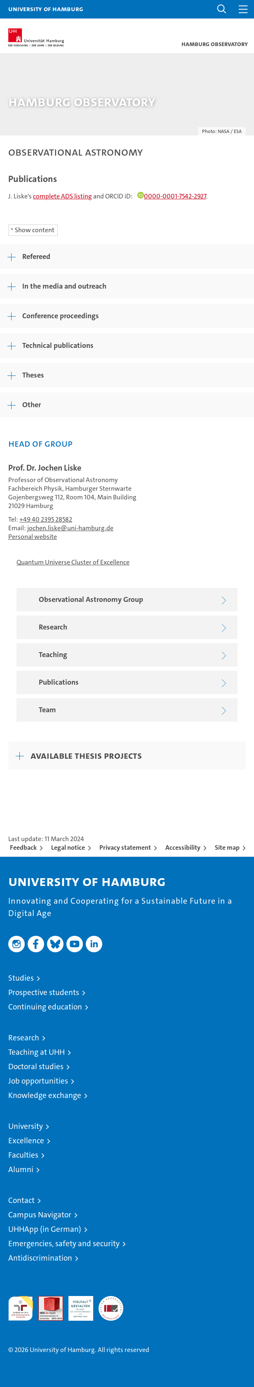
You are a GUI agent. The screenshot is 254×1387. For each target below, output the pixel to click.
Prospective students (43, 992)
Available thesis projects (86, 755)
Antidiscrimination (40, 1258)
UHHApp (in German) (44, 1229)
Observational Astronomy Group (134, 600)
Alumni (20, 1169)
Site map (227, 847)
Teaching (134, 655)
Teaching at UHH (36, 1052)
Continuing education (45, 1007)
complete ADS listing (62, 196)
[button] (222, 9)
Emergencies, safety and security (64, 1243)
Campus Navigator (39, 1215)
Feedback (23, 847)
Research (134, 627)
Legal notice (68, 847)
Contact (21, 1200)
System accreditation (111, 1304)
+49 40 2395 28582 (45, 519)
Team (134, 710)
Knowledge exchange (44, 1095)
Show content (34, 230)
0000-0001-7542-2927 (171, 196)
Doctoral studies (36, 1066)
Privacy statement (125, 847)
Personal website (32, 536)
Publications (134, 682)
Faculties (23, 1155)
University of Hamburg (45, 8)
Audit (46, 1300)
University (25, 1126)
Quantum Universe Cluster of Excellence (72, 562)
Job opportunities (38, 1081)
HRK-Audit (76, 1304)
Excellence (26, 1140)
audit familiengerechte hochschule (20, 1308)
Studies (21, 978)
